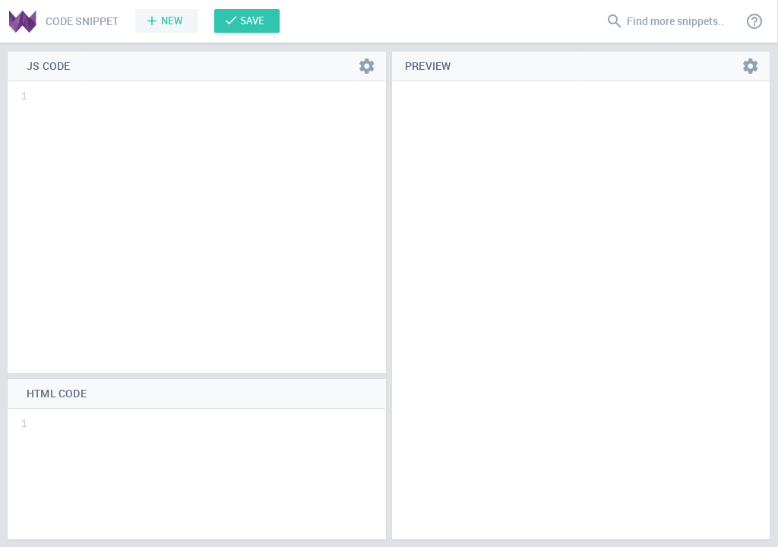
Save (252, 20)
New (172, 20)
